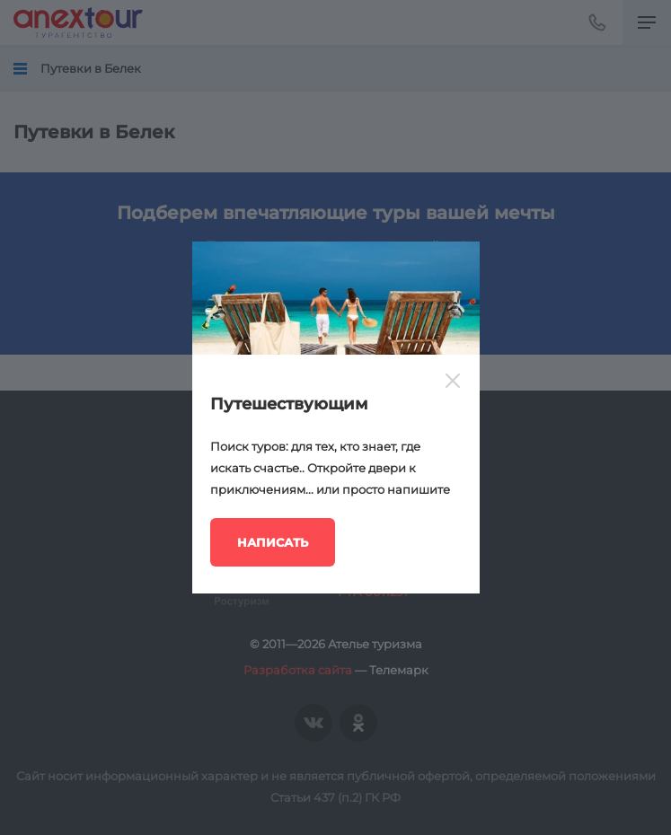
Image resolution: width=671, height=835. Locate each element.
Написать (272, 542)
